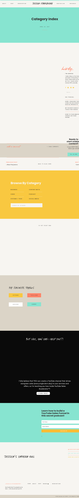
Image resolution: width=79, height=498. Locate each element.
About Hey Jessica (12, 164)
